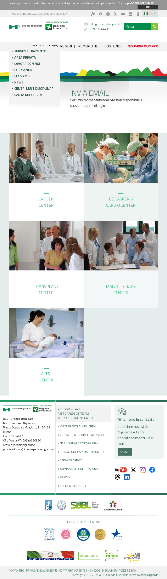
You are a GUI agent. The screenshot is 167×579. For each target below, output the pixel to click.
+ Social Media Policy (72, 486)
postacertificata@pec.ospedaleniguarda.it (29, 449)
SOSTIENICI (113, 46)
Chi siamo (22, 76)
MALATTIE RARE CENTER (121, 288)
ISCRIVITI (125, 452)
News (18, 82)
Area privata (25, 57)
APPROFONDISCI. (145, 3)
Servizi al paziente (30, 51)
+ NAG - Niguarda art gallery (78, 443)
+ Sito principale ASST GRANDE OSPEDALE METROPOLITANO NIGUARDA (75, 413)
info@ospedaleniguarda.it (106, 24)
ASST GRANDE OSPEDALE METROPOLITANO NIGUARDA (39, 14)
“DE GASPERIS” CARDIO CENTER (121, 200)
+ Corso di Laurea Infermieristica (81, 435)
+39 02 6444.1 (99, 29)
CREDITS (80, 570)
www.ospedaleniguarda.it (19, 445)
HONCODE (94, 570)
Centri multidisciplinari (34, 88)
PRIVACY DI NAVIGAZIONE (41, 570)
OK (148, 7)
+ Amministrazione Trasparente (80, 469)
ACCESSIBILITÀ (127, 570)
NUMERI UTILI (88, 46)
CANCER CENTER (46, 200)
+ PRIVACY (64, 477)
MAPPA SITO (16, 570)
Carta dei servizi (28, 94)
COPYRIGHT (66, 570)
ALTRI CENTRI (46, 375)
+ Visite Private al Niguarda (77, 426)
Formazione (24, 69)
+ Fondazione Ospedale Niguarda (81, 452)
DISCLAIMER (109, 570)
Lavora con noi (27, 63)
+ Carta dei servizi (70, 460)
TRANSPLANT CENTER (46, 288)
